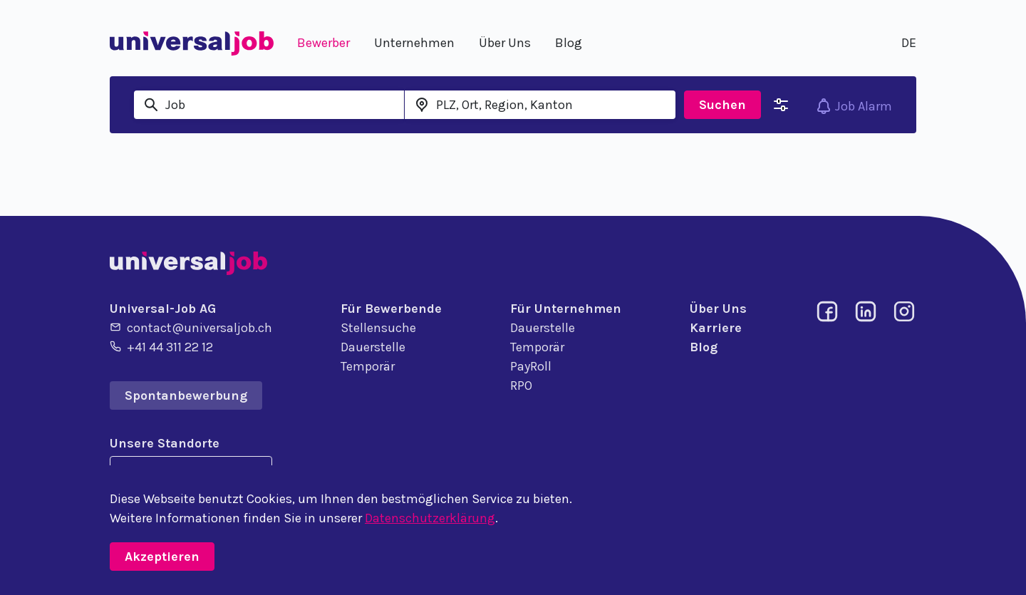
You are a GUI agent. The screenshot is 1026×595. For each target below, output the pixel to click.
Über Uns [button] (505, 43)
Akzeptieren (162, 556)
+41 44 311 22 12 (161, 346)
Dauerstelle (373, 347)
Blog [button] (568, 43)
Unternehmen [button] (414, 43)
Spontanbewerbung (186, 395)
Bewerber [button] (323, 43)
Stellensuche (378, 328)
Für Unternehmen (565, 308)
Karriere (716, 328)
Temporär (368, 366)
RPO (521, 385)
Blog (703, 347)
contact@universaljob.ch (191, 327)
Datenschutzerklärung (430, 518)
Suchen (722, 105)
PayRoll (530, 366)
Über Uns (718, 308)
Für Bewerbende (391, 308)
